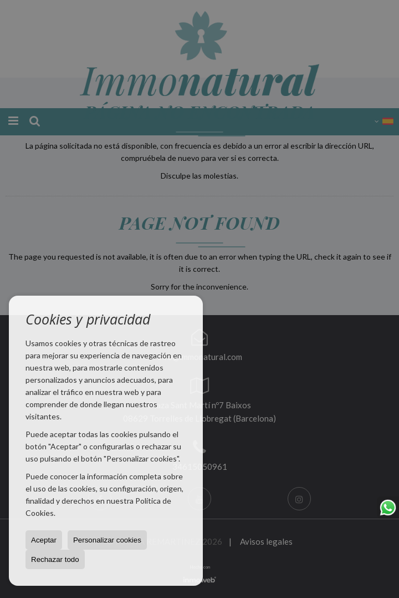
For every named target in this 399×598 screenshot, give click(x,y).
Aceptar (44, 540)
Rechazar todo (55, 559)
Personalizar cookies (107, 540)
